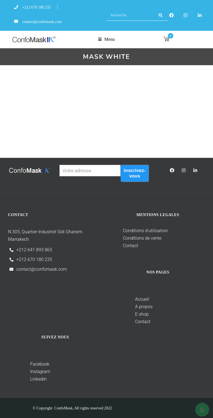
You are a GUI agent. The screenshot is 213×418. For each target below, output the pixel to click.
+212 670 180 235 (34, 259)
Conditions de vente (136, 238)
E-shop (130, 314)
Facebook (39, 364)
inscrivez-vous (134, 173)
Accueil (130, 299)
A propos (132, 306)
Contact (124, 245)
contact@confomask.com (41, 269)
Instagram (29, 371)
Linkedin (27, 379)
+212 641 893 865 (34, 249)
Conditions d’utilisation (139, 230)
